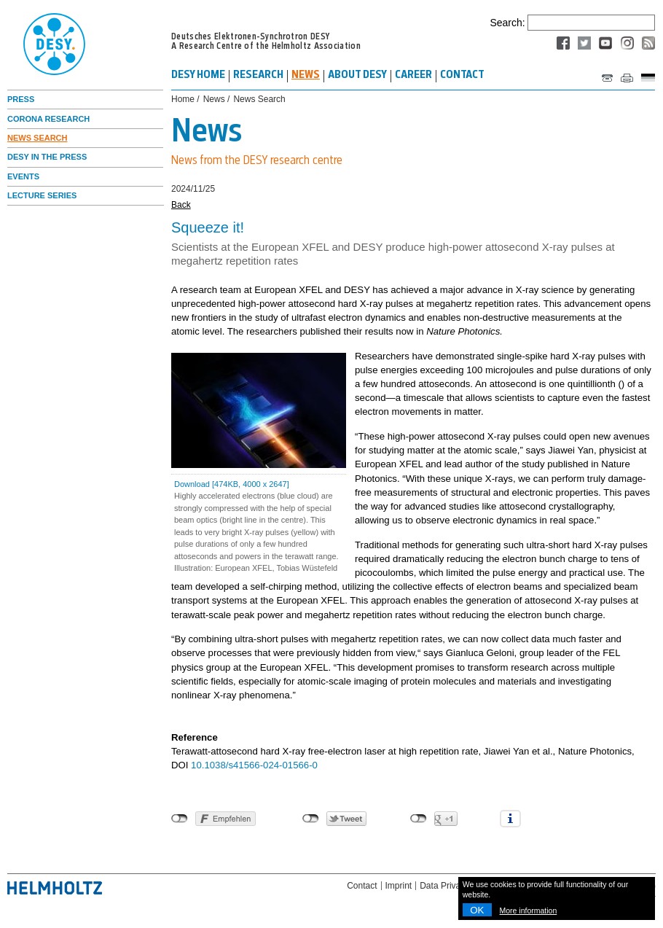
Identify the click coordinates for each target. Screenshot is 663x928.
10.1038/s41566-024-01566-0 (254, 765)
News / (216, 99)
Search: (507, 22)
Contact (362, 885)
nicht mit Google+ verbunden (418, 818)
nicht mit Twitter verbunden (310, 818)
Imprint (398, 885)
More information (528, 910)
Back (181, 205)
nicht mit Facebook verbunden (179, 818)
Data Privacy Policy (457, 885)
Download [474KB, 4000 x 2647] (231, 484)
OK (477, 910)
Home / (185, 99)
